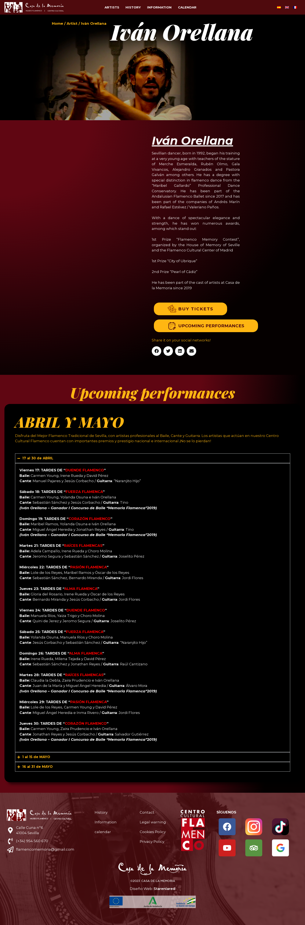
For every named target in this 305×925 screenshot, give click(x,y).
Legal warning (153, 822)
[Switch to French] (295, 7)
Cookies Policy (153, 832)
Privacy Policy (152, 841)
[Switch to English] (287, 7)
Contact (147, 812)
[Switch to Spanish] (279, 7)
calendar (187, 7)
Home (57, 23)
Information (159, 7)
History (133, 7)
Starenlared (164, 889)
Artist (72, 23)
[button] (156, 351)
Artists (112, 7)
